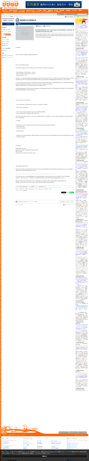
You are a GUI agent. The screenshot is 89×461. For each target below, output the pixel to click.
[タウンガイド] (22, 10)
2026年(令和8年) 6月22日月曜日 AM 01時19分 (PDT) (77, 16)
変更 (68, 201)
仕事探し (25, 448)
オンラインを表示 (7, 31)
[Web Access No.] (35, 11)
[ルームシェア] (74, 10)
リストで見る (6, 39)
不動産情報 (39, 446)
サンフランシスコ (17, 16)
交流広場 (53, 446)
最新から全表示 (6, 29)
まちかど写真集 (54, 448)
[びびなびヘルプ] (43, 11)
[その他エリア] (58, 11)
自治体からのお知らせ (8, 20)
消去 (72, 201)
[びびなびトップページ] (10, 4)
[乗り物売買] (61, 10)
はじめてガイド (6, 443)
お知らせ (5, 50)
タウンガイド (26, 442)
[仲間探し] (80, 10)
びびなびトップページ (8, 57)
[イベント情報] (38, 10)
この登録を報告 (20, 204)
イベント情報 (26, 445)
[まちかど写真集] (21, 11)
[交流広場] (14, 11)
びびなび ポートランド (72, 447)
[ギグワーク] (28, 11)
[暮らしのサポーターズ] (7, 11)
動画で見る (5, 45)
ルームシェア (40, 448)
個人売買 (39, 442)
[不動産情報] (67, 10)
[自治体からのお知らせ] (13, 10)
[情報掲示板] (50, 10)
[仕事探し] (44, 10)
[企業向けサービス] (50, 11)
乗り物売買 (39, 443)
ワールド (4, 16)
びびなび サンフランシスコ (73, 443)
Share (68, 192)
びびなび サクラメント (72, 446)
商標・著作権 (12, 435)
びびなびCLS (6, 442)
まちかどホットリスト (28, 443)
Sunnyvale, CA (42, 186)
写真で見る (5, 43)
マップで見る (6, 41)
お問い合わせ (6, 448)
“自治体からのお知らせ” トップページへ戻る (27, 201)
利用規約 (5, 435)
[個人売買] (55, 10)
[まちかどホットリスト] (30, 10)
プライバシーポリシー (22, 435)
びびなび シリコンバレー (72, 444)
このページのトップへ (69, 204)
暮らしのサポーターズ (56, 442)
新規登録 (8, 24)
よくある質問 (6, 446)
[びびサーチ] (4, 10)
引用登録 (63, 201)
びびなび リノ (70, 448)
